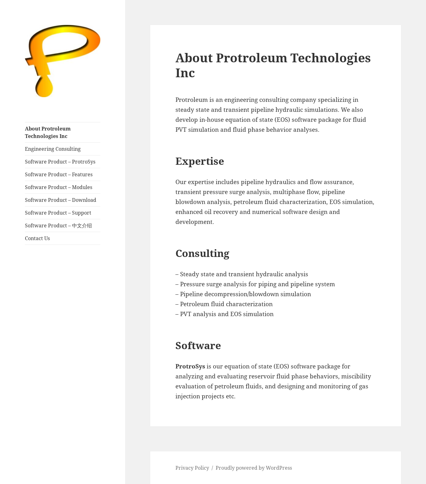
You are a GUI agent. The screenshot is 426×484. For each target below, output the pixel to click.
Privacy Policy (192, 467)
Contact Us (37, 238)
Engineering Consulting (53, 148)
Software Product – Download (60, 200)
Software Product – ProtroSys (60, 161)
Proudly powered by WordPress (254, 467)
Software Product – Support (58, 212)
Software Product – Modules (58, 187)
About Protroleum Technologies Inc (48, 132)
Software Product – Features (59, 174)
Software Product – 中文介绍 (58, 225)
